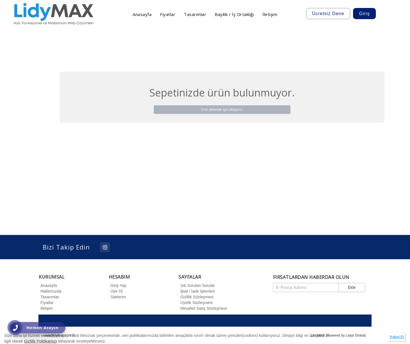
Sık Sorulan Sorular (197, 285)
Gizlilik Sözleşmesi (196, 297)
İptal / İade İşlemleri (197, 291)
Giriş (364, 13)
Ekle (352, 287)
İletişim (46, 308)
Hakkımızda (50, 291)
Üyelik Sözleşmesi (196, 302)
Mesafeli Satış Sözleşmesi (203, 308)
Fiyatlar (46, 302)
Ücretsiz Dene (328, 13)
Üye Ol (116, 291)
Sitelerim (117, 297)
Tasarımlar (49, 297)
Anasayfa (48, 285)
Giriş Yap (117, 285)
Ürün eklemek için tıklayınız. (222, 110)
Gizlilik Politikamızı (40, 341)
